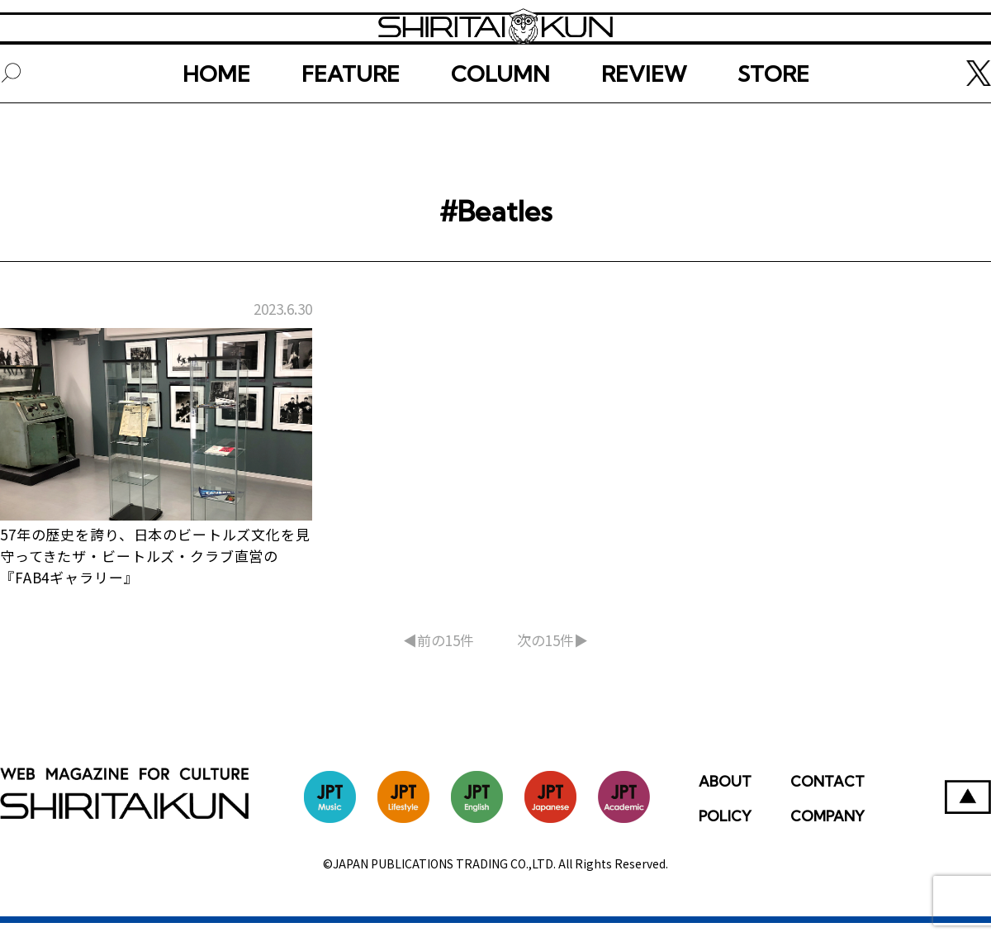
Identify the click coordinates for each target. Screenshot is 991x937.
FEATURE (350, 130)
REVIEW (643, 130)
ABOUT (725, 795)
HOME (216, 130)
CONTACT (827, 795)
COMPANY (827, 830)
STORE (773, 130)
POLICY (725, 830)
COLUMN (500, 130)
